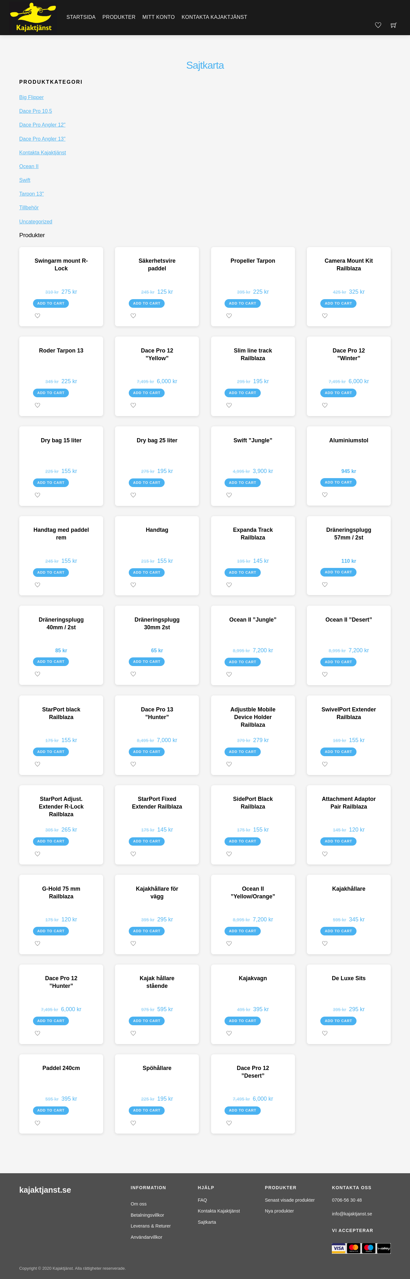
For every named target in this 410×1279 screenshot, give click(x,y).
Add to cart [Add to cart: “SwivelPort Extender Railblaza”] (338, 752)
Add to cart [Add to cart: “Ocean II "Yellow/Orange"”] (242, 931)
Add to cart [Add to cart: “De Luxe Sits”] (338, 1021)
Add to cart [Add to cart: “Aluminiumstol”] (338, 482)
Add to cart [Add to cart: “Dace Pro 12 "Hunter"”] (50, 1021)
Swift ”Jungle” (253, 440)
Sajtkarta (207, 1222)
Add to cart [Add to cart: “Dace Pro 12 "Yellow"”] (146, 393)
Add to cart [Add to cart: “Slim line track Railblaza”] (242, 393)
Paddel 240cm (61, 1068)
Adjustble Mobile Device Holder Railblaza (252, 717)
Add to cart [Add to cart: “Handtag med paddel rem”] (50, 572)
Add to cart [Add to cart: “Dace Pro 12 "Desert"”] (242, 1110)
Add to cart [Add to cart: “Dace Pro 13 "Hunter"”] (146, 752)
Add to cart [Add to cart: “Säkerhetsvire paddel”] (146, 303)
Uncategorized (35, 221)
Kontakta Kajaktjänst (214, 17)
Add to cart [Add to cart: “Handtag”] (146, 572)
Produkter (118, 17)
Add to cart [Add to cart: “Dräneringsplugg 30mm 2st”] (146, 661)
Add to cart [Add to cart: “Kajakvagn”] (242, 1021)
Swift (24, 180)
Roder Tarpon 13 (61, 350)
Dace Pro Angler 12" (42, 125)
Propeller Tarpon (253, 261)
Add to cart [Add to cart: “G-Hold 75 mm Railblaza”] (50, 931)
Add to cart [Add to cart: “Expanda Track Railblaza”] (242, 572)
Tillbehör (29, 207)
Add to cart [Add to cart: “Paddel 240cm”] (50, 1110)
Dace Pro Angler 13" (42, 139)
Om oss (139, 1203)
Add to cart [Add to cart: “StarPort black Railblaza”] (50, 752)
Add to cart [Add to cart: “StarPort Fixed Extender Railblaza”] (146, 841)
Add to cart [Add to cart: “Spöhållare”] (146, 1110)
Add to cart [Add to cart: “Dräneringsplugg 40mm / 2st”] (50, 661)
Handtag (157, 530)
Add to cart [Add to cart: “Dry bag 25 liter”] (146, 482)
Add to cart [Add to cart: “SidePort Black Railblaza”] (242, 841)
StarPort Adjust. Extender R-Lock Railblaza (61, 807)
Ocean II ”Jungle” (253, 619)
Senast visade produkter (290, 1200)
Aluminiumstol (348, 440)
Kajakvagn (253, 978)
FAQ (202, 1200)
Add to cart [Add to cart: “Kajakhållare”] (338, 931)
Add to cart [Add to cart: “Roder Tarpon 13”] (50, 393)
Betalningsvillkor (147, 1215)
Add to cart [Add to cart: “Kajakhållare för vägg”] (146, 931)
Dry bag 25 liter (157, 440)
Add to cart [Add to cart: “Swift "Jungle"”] (242, 482)
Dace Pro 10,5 (35, 111)
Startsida (80, 17)
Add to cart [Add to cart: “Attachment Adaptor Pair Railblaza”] (338, 841)
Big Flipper (31, 97)
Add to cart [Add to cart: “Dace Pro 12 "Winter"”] (338, 393)
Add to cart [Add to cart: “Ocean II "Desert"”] (338, 662)
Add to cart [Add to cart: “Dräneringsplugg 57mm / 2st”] (338, 572)
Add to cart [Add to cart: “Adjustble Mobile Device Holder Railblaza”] (242, 752)
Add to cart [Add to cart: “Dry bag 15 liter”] (50, 482)
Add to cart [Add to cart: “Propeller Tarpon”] (242, 303)
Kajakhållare (348, 889)
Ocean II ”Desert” (348, 619)
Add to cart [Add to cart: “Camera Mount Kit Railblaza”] (338, 303)
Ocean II (28, 166)
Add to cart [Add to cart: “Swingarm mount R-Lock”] (50, 303)
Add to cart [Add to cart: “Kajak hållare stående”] (146, 1021)
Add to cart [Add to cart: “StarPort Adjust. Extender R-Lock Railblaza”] (50, 841)
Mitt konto (158, 17)
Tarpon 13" (31, 194)
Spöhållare (157, 1068)
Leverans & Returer (151, 1226)
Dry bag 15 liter (61, 440)
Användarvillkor (146, 1237)
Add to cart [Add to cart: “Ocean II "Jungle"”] (242, 662)
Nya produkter (279, 1210)
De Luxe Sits (349, 978)
